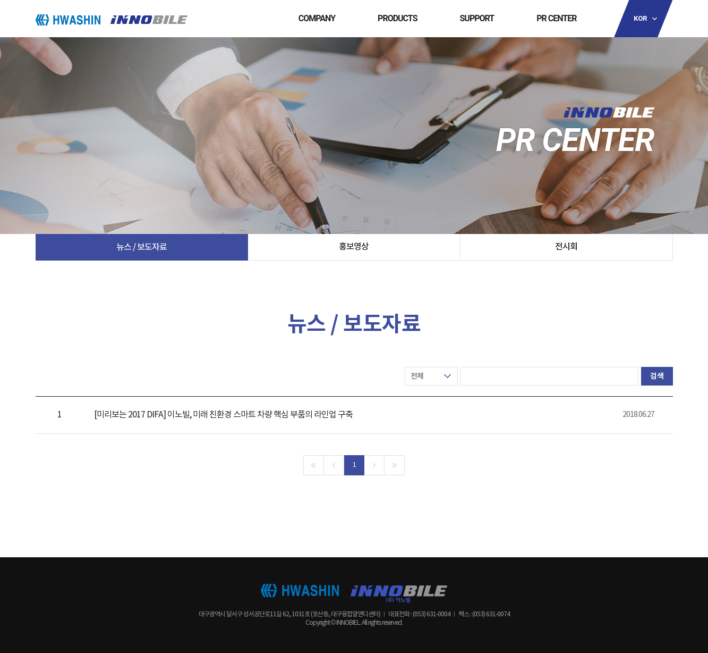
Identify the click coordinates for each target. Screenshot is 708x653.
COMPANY (316, 18)
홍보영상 (354, 247)
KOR (640, 18)
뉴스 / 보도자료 (141, 247)
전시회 (566, 247)
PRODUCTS (397, 18)
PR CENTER (556, 18)
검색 (657, 376)
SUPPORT (477, 18)
